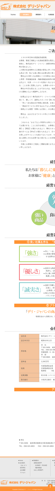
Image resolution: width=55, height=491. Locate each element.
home (21, 460)
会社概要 (22, 470)
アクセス (22, 472)
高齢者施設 (38, 467)
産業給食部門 (38, 463)
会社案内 (22, 463)
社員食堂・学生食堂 (41, 465)
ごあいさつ (23, 465)
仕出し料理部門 (38, 470)
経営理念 (22, 467)
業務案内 (36, 460)
